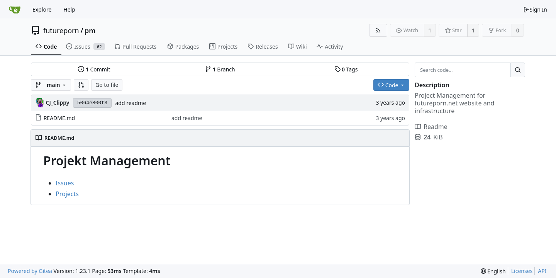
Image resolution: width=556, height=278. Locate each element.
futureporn (61, 30)
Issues (65, 183)
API (542, 271)
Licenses (522, 271)
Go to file (106, 84)
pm (90, 30)
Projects (67, 194)
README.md (59, 118)
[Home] (14, 10)
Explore (41, 9)
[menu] (493, 271)
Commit (94, 69)
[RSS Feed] (378, 30)
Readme (431, 127)
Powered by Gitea (30, 271)
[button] (81, 85)
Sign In (535, 9)
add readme (130, 103)
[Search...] (517, 70)
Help (69, 9)
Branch (220, 69)
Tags (346, 69)
